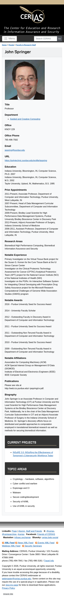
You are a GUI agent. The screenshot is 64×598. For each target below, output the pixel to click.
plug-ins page (12, 585)
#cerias (21, 534)
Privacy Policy (8, 588)
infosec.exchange (22, 537)
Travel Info (49, 561)
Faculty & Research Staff (26, 45)
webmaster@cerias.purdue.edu (16, 579)
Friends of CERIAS (46, 534)
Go (59, 39)
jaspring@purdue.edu (15, 150)
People (11, 45)
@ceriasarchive (9, 534)
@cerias (50, 531)
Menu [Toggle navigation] (9, 39)
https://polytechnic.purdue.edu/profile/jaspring (26, 160)
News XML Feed (24, 543)
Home (4, 45)
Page (14, 531)
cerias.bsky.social (50, 537)
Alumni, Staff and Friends (30, 531)
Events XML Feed (44, 543)
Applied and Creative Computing (25, 119)
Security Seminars (32, 546)
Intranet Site (8, 594)
